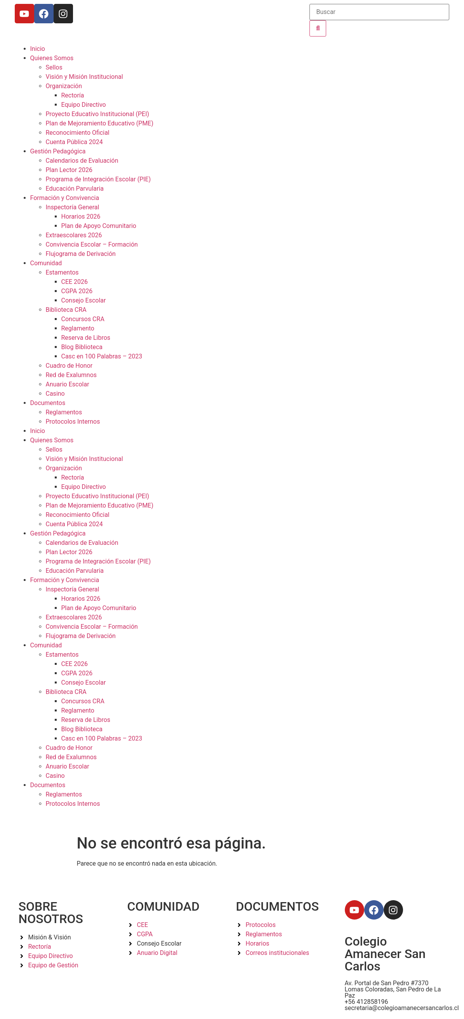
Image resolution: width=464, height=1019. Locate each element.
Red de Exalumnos (71, 375)
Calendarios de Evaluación (82, 160)
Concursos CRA (82, 319)
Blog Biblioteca (82, 347)
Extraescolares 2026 (74, 235)
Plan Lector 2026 (69, 170)
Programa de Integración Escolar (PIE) (98, 179)
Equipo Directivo (83, 104)
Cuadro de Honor (69, 365)
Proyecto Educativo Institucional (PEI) (97, 114)
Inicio (37, 48)
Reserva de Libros (86, 337)
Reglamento (77, 328)
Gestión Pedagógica (58, 151)
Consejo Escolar (83, 300)
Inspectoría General (72, 207)
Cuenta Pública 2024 (74, 142)
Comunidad (46, 263)
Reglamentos (64, 412)
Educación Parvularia (75, 188)
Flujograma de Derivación (81, 253)
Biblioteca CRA (66, 309)
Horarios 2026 (81, 216)
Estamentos (62, 272)
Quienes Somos (52, 58)
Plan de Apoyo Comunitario (98, 226)
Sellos (54, 67)
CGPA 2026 (77, 291)
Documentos (48, 403)
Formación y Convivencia (64, 198)
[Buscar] (379, 12)
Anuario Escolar (67, 384)
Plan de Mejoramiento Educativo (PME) (100, 123)
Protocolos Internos (73, 421)
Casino (55, 393)
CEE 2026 (74, 281)
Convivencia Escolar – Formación (92, 244)
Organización (64, 86)
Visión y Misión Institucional (84, 76)
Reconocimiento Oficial (77, 132)
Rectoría (72, 95)
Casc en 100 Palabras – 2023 (102, 356)
